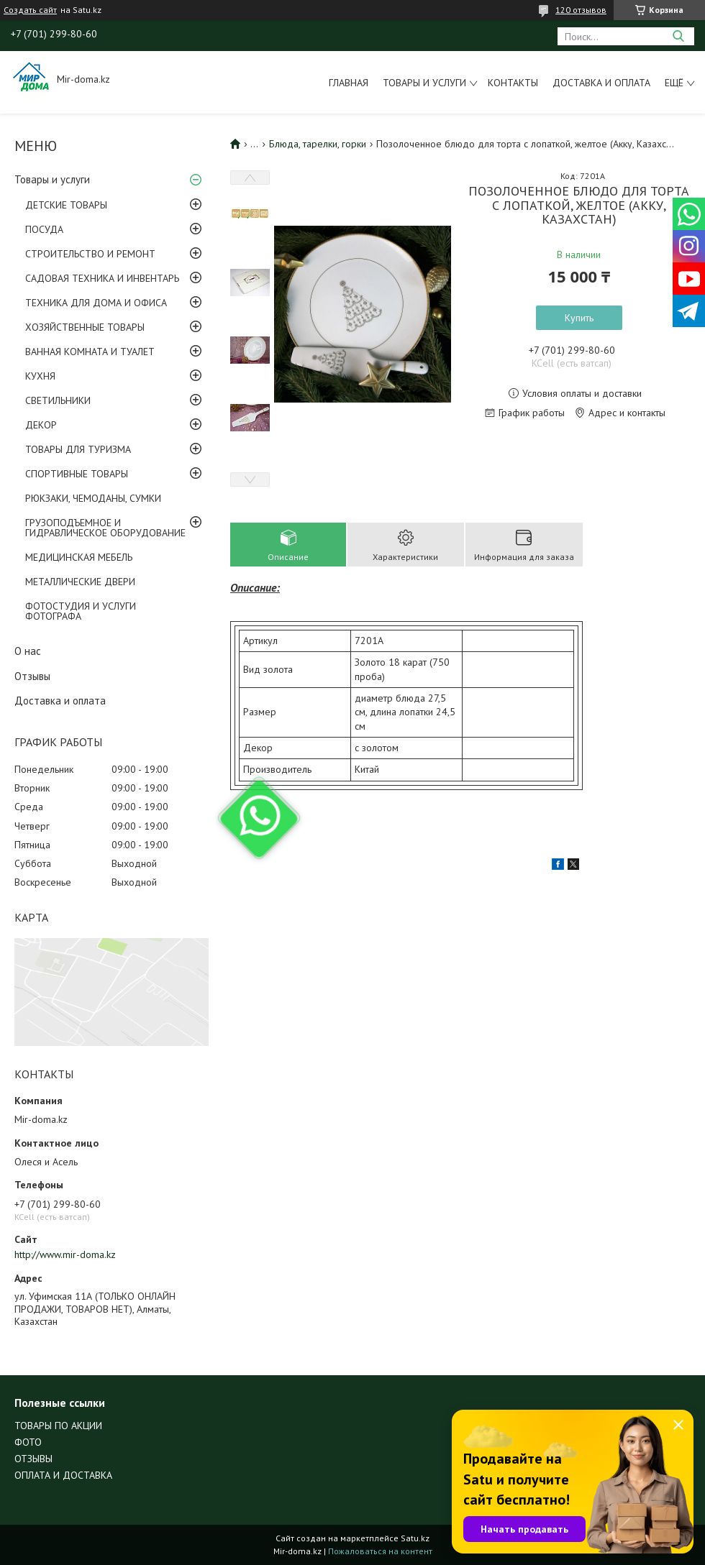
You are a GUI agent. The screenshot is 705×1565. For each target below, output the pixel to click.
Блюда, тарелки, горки (317, 144)
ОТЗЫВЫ (33, 1458)
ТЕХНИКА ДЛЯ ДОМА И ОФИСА (96, 302)
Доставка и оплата (601, 82)
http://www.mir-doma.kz (65, 1254)
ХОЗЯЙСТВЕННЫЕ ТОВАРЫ (85, 327)
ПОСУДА (44, 229)
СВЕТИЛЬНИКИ (58, 400)
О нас (27, 651)
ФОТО (28, 1442)
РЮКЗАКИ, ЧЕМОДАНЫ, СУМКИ (93, 498)
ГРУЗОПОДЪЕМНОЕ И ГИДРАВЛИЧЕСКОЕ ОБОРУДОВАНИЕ (105, 527)
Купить (579, 317)
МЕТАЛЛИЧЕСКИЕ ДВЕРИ (80, 581)
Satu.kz (415, 1538)
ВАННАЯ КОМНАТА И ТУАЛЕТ (90, 351)
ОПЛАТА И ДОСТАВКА (63, 1475)
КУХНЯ (40, 376)
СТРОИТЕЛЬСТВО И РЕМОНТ (90, 253)
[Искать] (678, 36)
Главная (348, 82)
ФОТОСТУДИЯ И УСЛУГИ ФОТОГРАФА (80, 611)
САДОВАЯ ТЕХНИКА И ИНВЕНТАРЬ (102, 278)
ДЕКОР (41, 424)
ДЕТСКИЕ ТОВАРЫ (66, 204)
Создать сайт (30, 10)
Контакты (513, 82)
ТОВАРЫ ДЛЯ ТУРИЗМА (78, 449)
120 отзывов (580, 9)
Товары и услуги (424, 82)
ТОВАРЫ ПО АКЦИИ (58, 1425)
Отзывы (32, 676)
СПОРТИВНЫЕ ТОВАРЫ (76, 473)
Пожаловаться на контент (380, 1551)
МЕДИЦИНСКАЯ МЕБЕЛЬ (78, 557)
